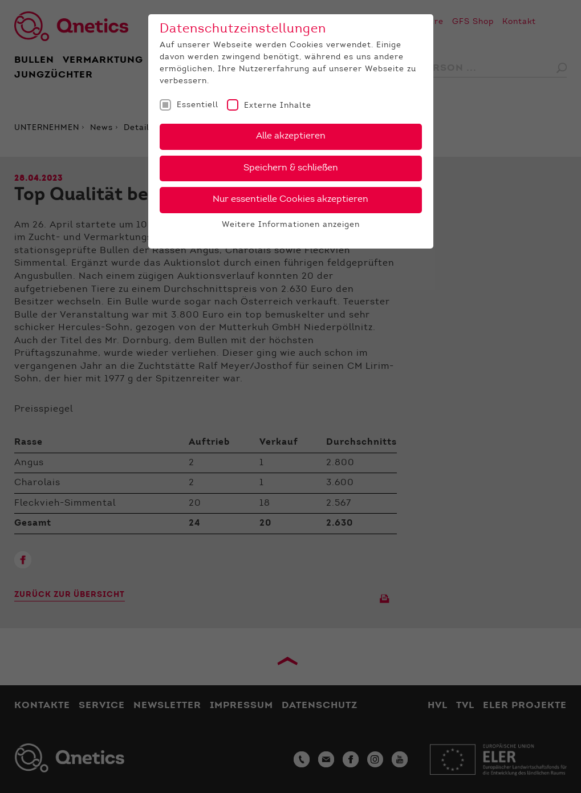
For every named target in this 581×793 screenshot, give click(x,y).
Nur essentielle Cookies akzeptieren (290, 199)
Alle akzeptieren (291, 136)
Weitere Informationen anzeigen (291, 225)
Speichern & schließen (290, 168)
